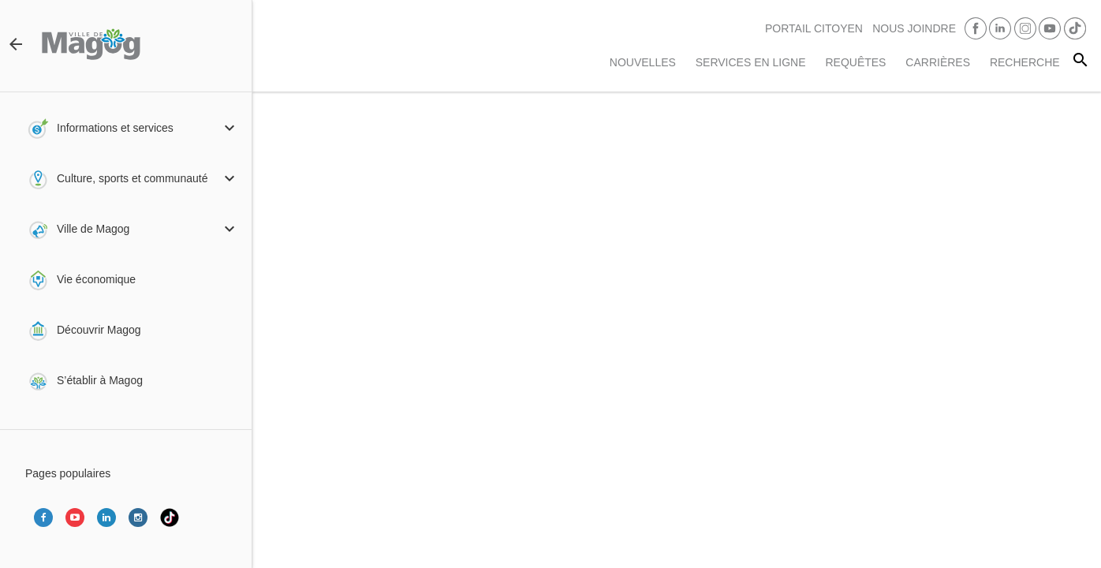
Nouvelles (643, 62)
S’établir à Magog (100, 380)
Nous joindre (914, 28)
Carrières (937, 62)
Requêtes (855, 62)
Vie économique (96, 279)
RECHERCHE (1025, 62)
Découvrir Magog (99, 329)
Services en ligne (751, 62)
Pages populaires (67, 473)
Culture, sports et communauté (132, 178)
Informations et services (115, 127)
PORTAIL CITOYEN (814, 28)
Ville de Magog (93, 228)
